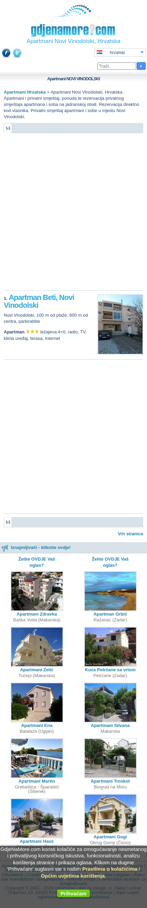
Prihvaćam (73, 893)
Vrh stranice (130, 533)
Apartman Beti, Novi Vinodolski (39, 301)
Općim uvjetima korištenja (73, 876)
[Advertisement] (73, 213)
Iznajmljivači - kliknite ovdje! (36, 547)
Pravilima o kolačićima (109, 869)
